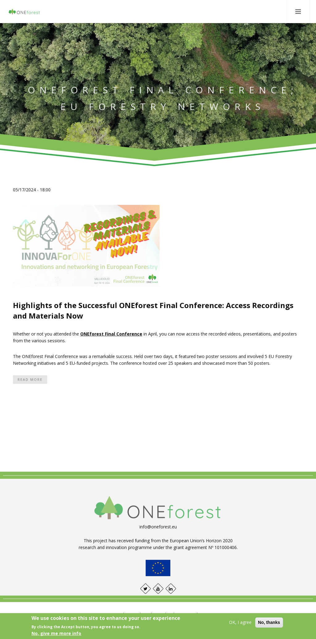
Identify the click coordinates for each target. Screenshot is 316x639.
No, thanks (269, 622)
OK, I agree (240, 622)
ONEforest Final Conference (111, 334)
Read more (30, 379)
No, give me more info (56, 633)
